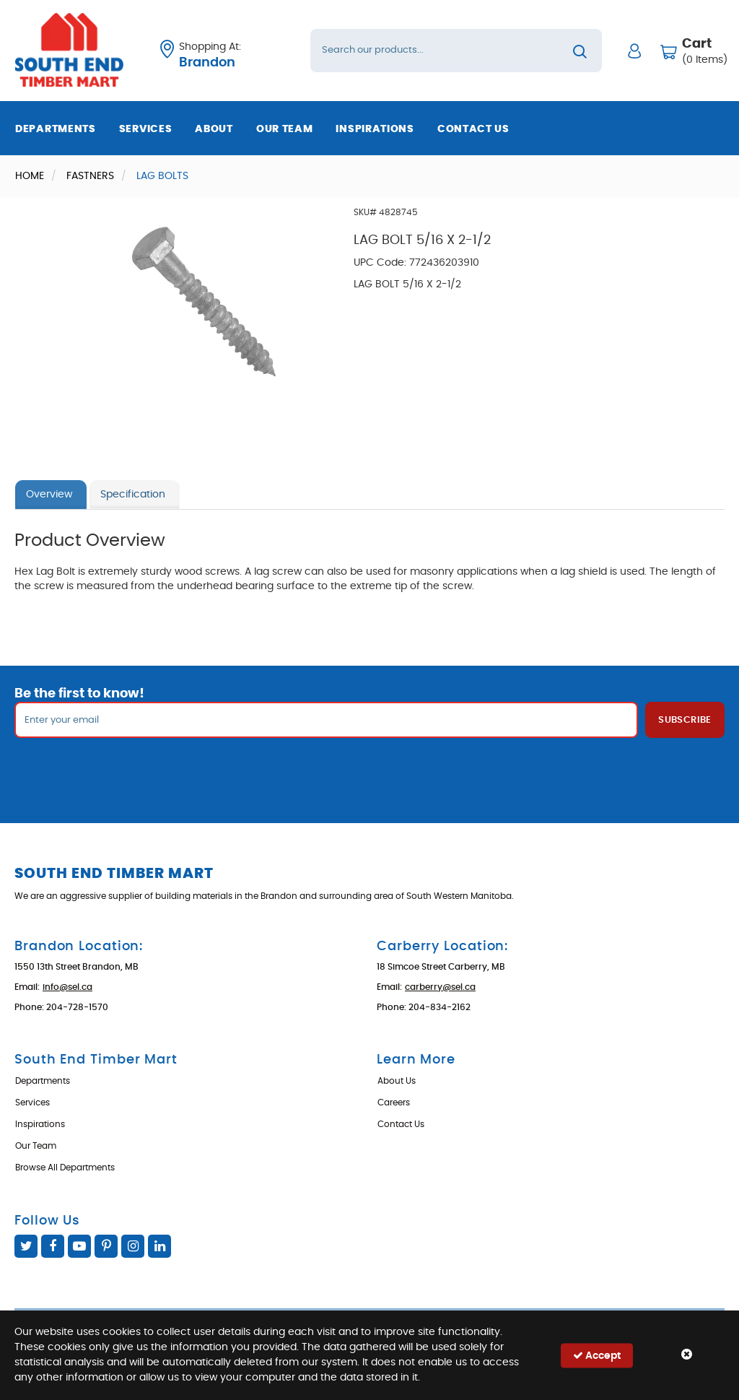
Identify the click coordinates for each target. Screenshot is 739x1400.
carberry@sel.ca (440, 987)
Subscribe (685, 720)
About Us (396, 1081)
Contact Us (473, 129)
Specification (132, 495)
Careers (393, 1102)
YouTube (79, 1246)
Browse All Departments (65, 1167)
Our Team (284, 129)
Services (145, 129)
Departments (55, 129)
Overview (49, 495)
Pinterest (106, 1246)
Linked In (159, 1246)
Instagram (132, 1246)
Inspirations (375, 129)
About (214, 129)
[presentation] (369, 770)
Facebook (52, 1246)
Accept (597, 1354)
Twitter (26, 1246)
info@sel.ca (67, 987)
